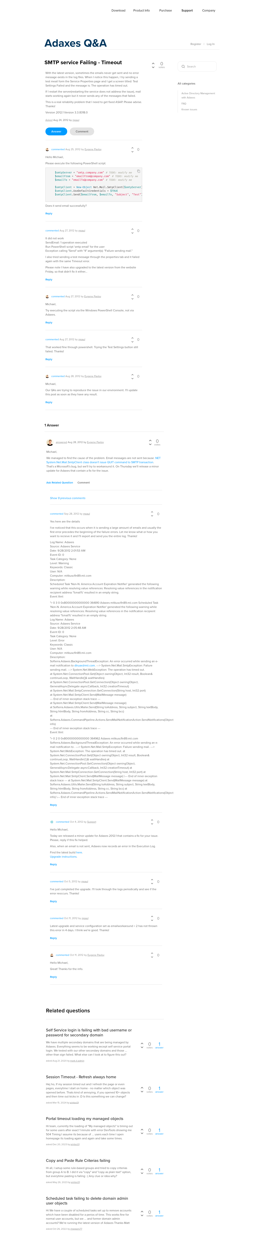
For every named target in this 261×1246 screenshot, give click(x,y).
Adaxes (53, 11)
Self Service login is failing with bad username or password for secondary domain (89, 1032)
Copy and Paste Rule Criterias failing (78, 1160)
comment (82, 131)
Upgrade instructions (63, 857)
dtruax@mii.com (84, 665)
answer (56, 131)
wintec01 (74, 1102)
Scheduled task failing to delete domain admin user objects (87, 1201)
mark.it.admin (77, 1061)
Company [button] (208, 10)
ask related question (59, 483)
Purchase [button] (165, 10)
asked (49, 120)
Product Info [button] (141, 10)
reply (48, 213)
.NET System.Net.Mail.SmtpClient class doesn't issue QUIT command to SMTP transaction (103, 460)
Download (118, 10)
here (79, 852)
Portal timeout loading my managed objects (84, 1118)
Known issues (189, 109)
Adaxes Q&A (76, 43)
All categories (186, 83)
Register (195, 44)
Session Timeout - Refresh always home (81, 1077)
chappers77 (76, 1229)
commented (58, 149)
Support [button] (187, 10)
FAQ (184, 104)
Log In (211, 44)
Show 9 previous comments (67, 498)
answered (61, 442)
